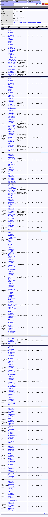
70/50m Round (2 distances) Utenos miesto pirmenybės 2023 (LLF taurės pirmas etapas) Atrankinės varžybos (12, 191)
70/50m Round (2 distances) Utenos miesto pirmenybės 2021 (12, 401)
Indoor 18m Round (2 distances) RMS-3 (11, 221)
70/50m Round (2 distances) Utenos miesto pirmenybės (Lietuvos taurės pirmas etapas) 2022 (12, 305)
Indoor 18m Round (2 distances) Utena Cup (11, 476)
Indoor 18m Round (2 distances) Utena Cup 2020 (11, 440)
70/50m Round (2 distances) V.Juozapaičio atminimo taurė (12, 203)
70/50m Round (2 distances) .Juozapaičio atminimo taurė (11, 392)
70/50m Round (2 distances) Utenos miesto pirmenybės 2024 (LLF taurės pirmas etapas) (12, 124)
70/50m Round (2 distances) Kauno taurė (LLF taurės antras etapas (12, 179)
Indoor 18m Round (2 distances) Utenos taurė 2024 (12, 148)
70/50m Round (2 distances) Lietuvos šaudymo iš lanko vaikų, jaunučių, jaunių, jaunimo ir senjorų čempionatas (12, 50)
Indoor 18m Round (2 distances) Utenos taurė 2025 (12, 72)
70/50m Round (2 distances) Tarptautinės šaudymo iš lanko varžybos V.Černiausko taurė (12, 160)
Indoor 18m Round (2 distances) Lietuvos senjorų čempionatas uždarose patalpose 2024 (12, 137)
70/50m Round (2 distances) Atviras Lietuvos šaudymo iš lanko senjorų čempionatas (12, 381)
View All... (45, 513)
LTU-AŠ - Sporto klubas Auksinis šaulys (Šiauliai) (27, 22)
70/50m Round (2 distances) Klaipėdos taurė (11, 359)
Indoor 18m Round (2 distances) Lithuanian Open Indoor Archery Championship (12, 213)
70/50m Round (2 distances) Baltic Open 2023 (11, 170)
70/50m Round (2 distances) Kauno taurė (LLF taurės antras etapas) (12, 114)
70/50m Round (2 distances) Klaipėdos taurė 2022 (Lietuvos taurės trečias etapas (12, 252)
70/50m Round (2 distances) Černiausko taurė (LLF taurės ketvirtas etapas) (11, 36)
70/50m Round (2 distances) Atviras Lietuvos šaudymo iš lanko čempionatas (12, 103)
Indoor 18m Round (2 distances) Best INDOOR (12, 341)
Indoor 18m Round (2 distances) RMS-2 (11, 227)
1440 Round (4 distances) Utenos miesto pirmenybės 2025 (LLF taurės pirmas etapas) (12, 64)
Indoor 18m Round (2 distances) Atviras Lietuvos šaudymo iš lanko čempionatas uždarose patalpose (12, 327)
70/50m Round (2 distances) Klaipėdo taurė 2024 (11, 93)
